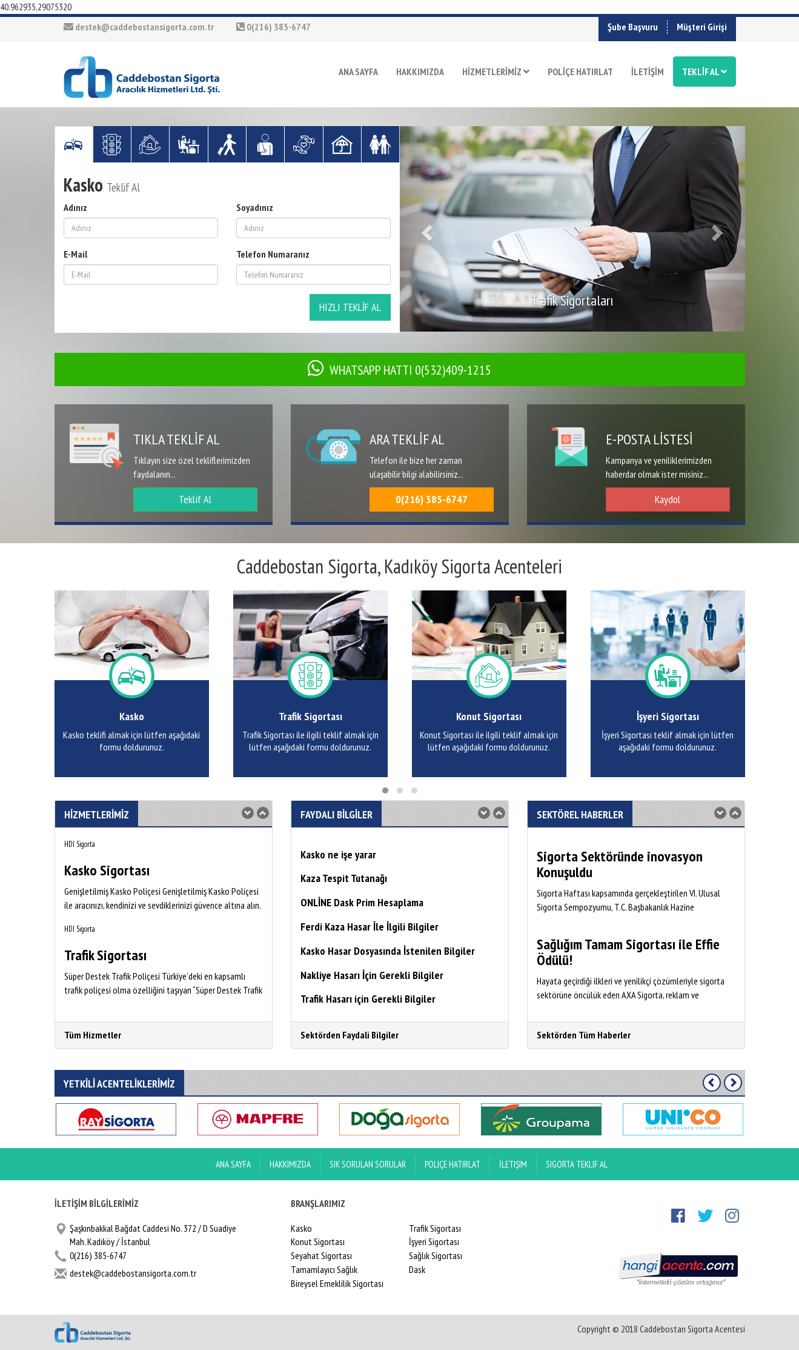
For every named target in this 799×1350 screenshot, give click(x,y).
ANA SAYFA (358, 71)
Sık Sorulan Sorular (368, 1164)
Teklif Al (195, 499)
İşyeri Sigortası (434, 1241)
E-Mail (75, 254)
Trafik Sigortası (435, 1228)
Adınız (75, 207)
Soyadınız (254, 207)
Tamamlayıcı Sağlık (324, 1269)
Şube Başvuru (633, 27)
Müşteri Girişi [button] (702, 27)
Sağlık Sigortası (435, 1255)
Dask (417, 1269)
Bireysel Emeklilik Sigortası (337, 1283)
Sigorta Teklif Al (577, 1164)
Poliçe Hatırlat (452, 1164)
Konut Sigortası (318, 1241)
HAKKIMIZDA (420, 71)
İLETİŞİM (647, 71)
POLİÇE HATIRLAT (580, 71)
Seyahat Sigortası (321, 1255)
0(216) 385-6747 (273, 27)
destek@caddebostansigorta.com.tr (139, 27)
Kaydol (667, 499)
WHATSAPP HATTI (399, 369)
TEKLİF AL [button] (704, 71)
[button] (426, 229)
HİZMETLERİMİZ (495, 71)
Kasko (301, 1228)
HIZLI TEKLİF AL (350, 307)
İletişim (513, 1164)
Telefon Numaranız (273, 254)
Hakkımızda (290, 1164)
